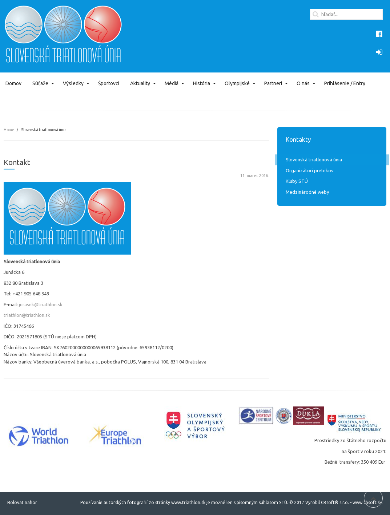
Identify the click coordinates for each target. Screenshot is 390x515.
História (201, 83)
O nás (303, 83)
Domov (13, 83)
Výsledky (73, 83)
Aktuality (140, 83)
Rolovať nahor (22, 502)
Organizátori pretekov (310, 170)
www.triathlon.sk (187, 502)
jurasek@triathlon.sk (41, 304)
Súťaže (40, 83)
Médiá (171, 83)
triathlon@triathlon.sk (27, 315)
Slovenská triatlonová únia (314, 159)
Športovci (108, 83)
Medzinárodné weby (307, 191)
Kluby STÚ (297, 181)
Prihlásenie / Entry (344, 83)
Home (9, 129)
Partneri (273, 83)
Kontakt (17, 162)
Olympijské (237, 83)
